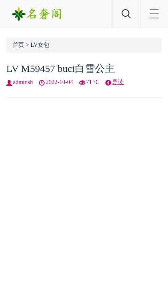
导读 (118, 82)
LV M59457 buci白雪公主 (60, 68)
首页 (18, 45)
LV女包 (40, 45)
